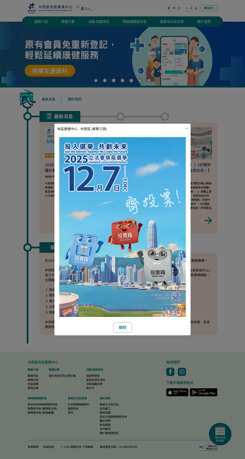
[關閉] (187, 128)
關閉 (122, 327)
